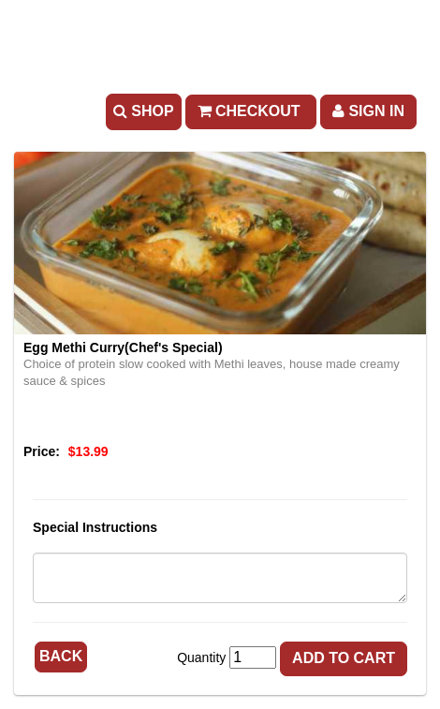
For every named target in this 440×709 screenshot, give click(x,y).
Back (60, 656)
